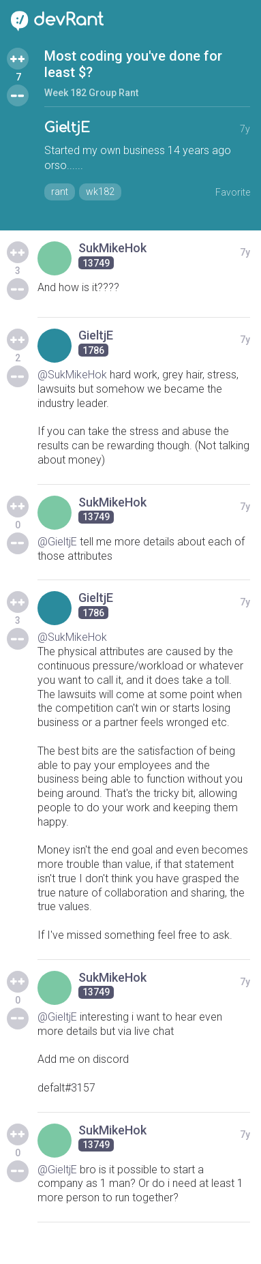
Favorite (232, 192)
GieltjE (67, 128)
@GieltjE (57, 541)
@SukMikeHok (72, 374)
